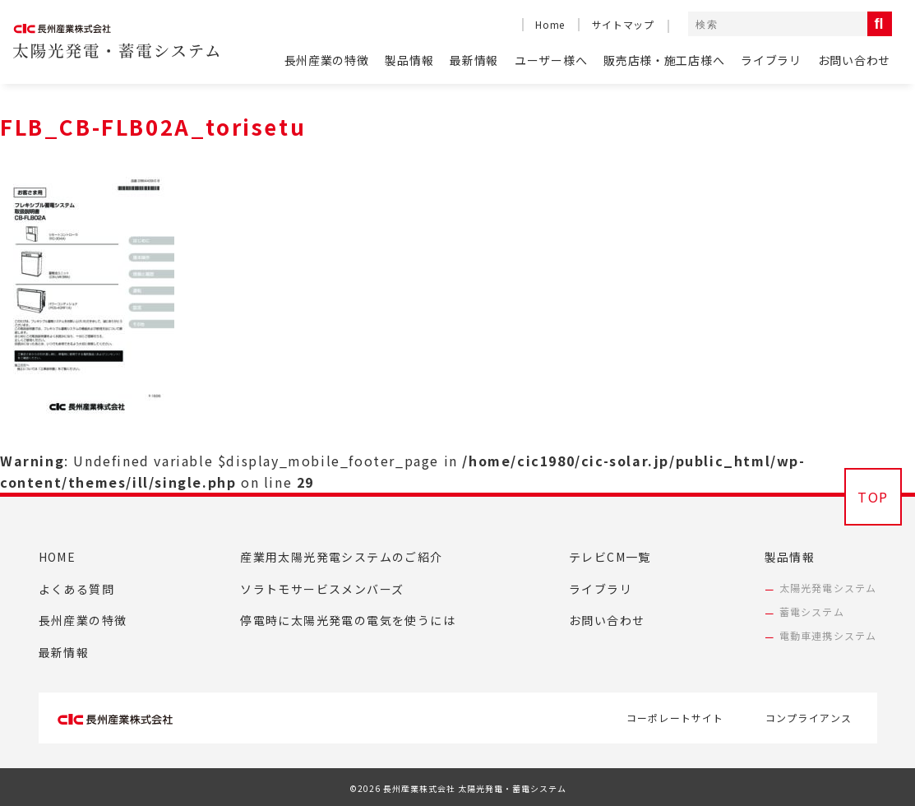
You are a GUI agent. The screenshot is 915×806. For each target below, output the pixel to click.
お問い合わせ (854, 60)
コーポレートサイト (675, 718)
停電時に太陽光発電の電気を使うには (347, 620)
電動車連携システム (828, 635)
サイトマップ (623, 24)
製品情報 (409, 60)
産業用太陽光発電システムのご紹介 (341, 557)
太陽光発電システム (828, 588)
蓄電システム (811, 611)
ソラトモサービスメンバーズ (322, 589)
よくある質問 (76, 589)
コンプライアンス (809, 718)
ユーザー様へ (551, 60)
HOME (57, 557)
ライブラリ (771, 60)
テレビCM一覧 (610, 557)
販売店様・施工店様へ (663, 60)
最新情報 (474, 60)
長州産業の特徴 (326, 60)
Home (549, 24)
